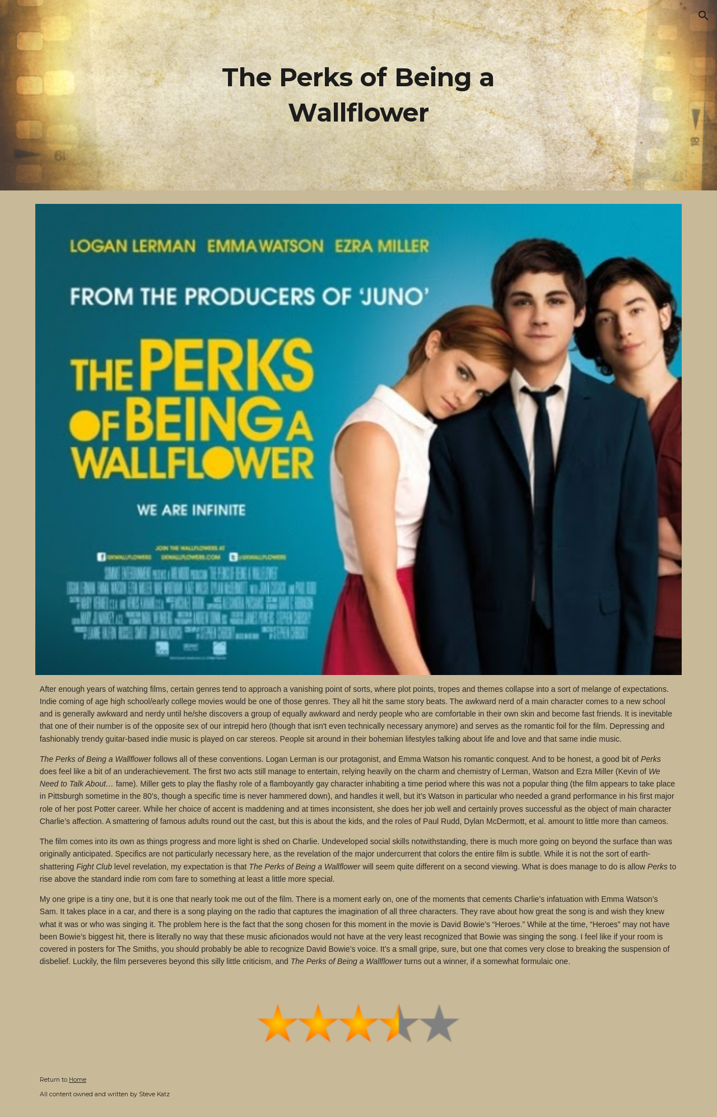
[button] (703, 15)
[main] (358, 94)
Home (77, 1079)
